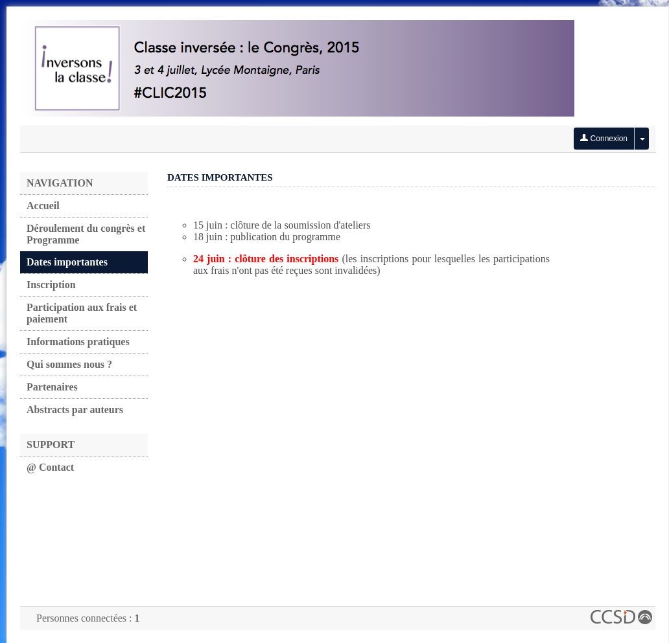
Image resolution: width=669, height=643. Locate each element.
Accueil (43, 205)
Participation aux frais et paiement (82, 313)
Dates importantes (67, 261)
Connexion (604, 138)
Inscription (51, 284)
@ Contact (50, 467)
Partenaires (52, 386)
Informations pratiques (78, 341)
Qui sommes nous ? (69, 364)
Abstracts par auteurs (75, 409)
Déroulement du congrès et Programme (86, 234)
